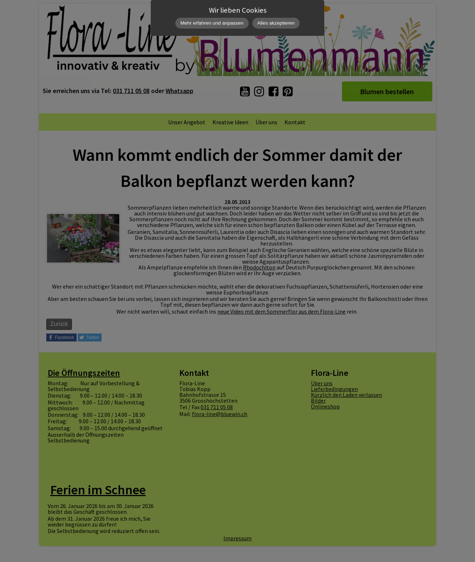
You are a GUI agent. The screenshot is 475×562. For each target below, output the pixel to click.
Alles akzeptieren (276, 23)
